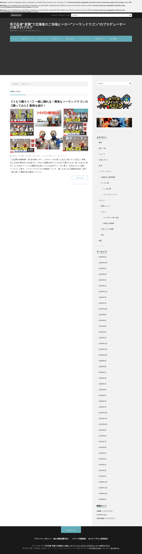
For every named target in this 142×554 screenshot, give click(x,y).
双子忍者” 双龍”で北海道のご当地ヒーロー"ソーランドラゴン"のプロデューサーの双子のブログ (68, 26)
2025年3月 (102, 257)
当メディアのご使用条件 (98, 539)
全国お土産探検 (108, 223)
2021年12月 (103, 309)
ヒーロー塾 (105, 183)
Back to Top (71, 530)
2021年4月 (102, 320)
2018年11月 (103, 488)
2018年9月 (102, 499)
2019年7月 (102, 441)
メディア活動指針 (79, 539)
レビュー (102, 200)
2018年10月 (103, 493)
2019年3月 (102, 465)
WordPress (115, 548)
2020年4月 (102, 390)
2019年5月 (102, 453)
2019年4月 (102, 459)
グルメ (103, 212)
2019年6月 (102, 447)
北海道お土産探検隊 (108, 177)
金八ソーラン (62, 155)
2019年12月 (103, 413)
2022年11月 (103, 291)
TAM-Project (102, 515)
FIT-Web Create (95, 548)
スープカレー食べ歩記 (111, 217)
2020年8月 (102, 366)
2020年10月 (103, 355)
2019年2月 (102, 470)
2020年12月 (103, 343)
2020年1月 (102, 407)
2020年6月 (102, 378)
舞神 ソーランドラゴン (105, 511)
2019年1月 (102, 476)
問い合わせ (70, 39)
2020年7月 (102, 372)
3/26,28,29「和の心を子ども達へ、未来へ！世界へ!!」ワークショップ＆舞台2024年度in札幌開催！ (85, 15)
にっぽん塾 (107, 189)
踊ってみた (37, 155)
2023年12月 (103, 263)
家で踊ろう (29, 155)
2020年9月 (102, 361)
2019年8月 (102, 436)
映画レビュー (105, 206)
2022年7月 (102, 297)
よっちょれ (44, 155)
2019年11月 (103, 418)
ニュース (102, 154)
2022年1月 (102, 303)
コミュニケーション (110, 194)
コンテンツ (42, 39)
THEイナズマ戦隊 (107, 229)
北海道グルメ (100, 39)
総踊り (23, 155)
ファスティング (85, 39)
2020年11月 (103, 349)
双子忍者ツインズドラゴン (106, 518)
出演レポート (56, 39)
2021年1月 (102, 338)
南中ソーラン (53, 155)
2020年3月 (102, 395)
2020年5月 (102, 384)
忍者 (100, 165)
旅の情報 (113, 39)
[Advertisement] (71, 58)
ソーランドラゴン (105, 171)
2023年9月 (102, 268)
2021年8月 (102, 315)
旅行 (102, 235)
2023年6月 (102, 274)
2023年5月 (102, 280)
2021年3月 (102, 326)
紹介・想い (103, 148)
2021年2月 (102, 332)
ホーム (14, 39)
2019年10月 (103, 424)
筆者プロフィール (28, 39)
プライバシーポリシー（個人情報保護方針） (52, 539)
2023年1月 (102, 286)
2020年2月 (102, 401)
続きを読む (80, 177)
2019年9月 (102, 430)
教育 (100, 142)
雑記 (82, 111)
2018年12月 (103, 482)
